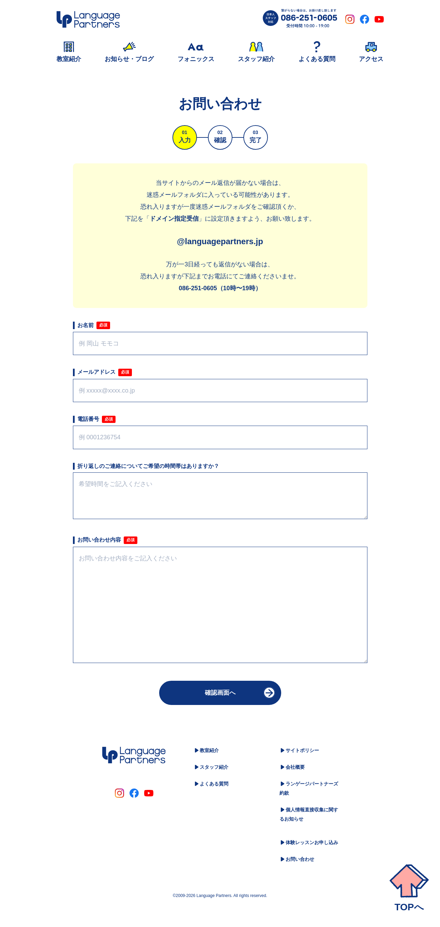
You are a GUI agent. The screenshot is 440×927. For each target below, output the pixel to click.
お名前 (85, 325)
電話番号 (88, 419)
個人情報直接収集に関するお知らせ (308, 814)
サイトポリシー (302, 750)
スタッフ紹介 (214, 767)
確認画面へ (220, 692)
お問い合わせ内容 (99, 540)
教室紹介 (209, 750)
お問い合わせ (300, 859)
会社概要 (295, 767)
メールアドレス (96, 372)
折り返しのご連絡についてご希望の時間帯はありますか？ (148, 466)
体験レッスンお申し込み (312, 842)
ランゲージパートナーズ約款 (308, 788)
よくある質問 (214, 783)
